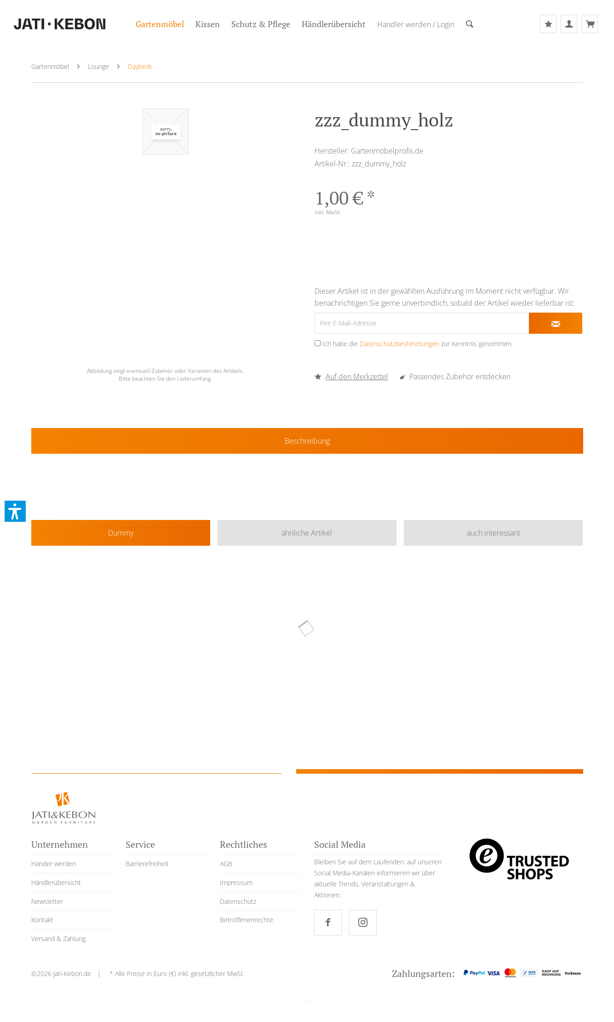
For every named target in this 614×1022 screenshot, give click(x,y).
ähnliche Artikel (306, 533)
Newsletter (47, 901)
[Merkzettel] (548, 24)
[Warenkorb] (589, 24)
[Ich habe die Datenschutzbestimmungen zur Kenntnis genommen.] (318, 343)
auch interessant (493, 533)
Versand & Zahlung (58, 938)
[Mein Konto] (569, 24)
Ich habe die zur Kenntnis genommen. (417, 343)
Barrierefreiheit (147, 863)
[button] (15, 511)
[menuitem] (160, 24)
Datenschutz (238, 901)
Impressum (236, 882)
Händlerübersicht (56, 882)
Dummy (120, 533)
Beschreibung (307, 441)
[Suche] (469, 24)
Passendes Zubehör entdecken (455, 376)
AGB (226, 863)
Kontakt (42, 919)
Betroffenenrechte (246, 919)
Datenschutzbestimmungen (399, 343)
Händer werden (53, 863)
